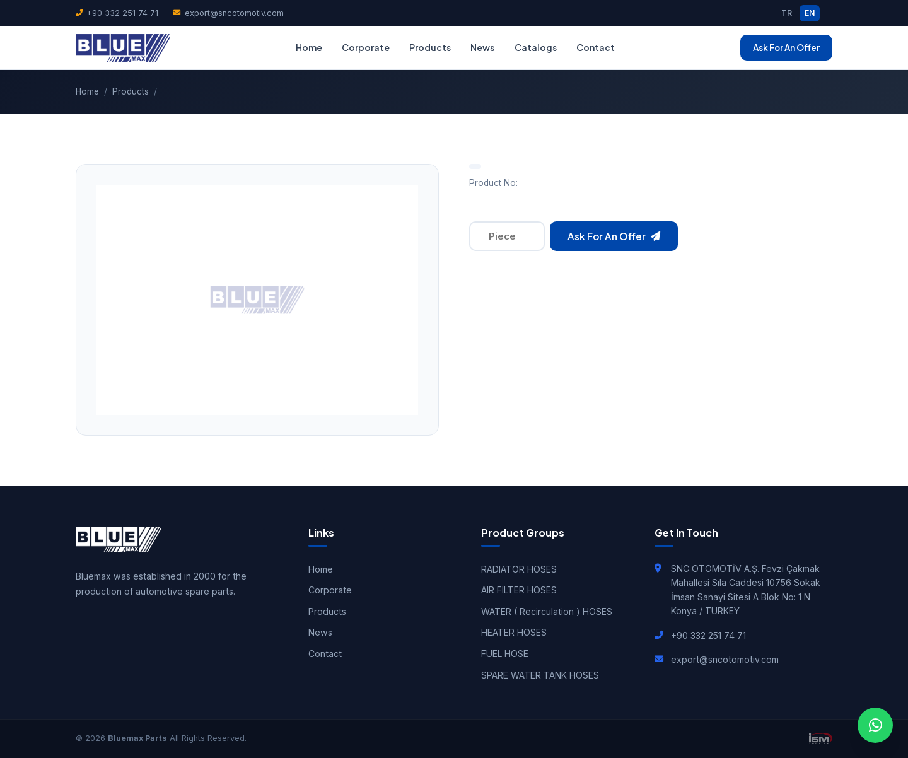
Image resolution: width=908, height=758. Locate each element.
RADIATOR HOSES (519, 569)
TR (786, 13)
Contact (595, 47)
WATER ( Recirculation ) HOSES (546, 611)
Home (309, 47)
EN (810, 13)
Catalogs (536, 47)
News (482, 47)
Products (430, 47)
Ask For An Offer (786, 47)
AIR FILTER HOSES (519, 590)
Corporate (366, 47)
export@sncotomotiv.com (228, 13)
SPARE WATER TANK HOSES (540, 675)
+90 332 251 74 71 (117, 13)
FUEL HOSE (504, 653)
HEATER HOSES (514, 632)
